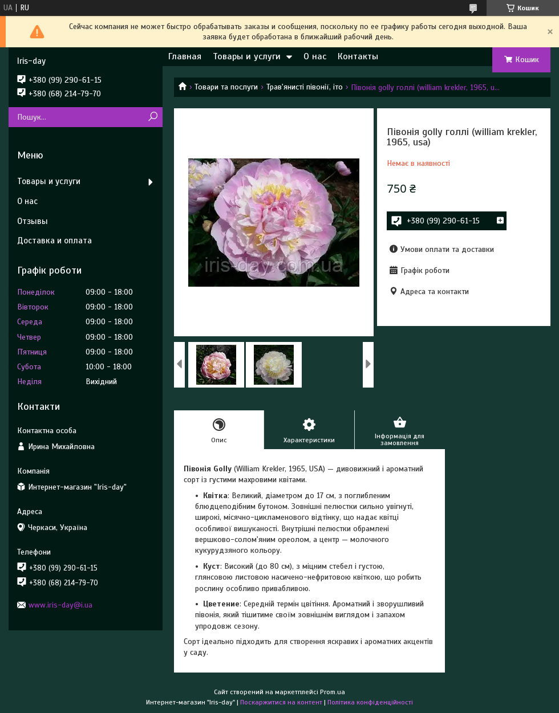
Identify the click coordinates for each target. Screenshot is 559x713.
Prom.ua (332, 692)
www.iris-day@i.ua (60, 605)
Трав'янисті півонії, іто (304, 87)
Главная (184, 56)
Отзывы (32, 221)
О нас (314, 56)
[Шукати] (153, 117)
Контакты (358, 56)
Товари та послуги (226, 87)
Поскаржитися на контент (281, 702)
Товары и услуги (247, 56)
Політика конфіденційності (370, 702)
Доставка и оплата (54, 240)
